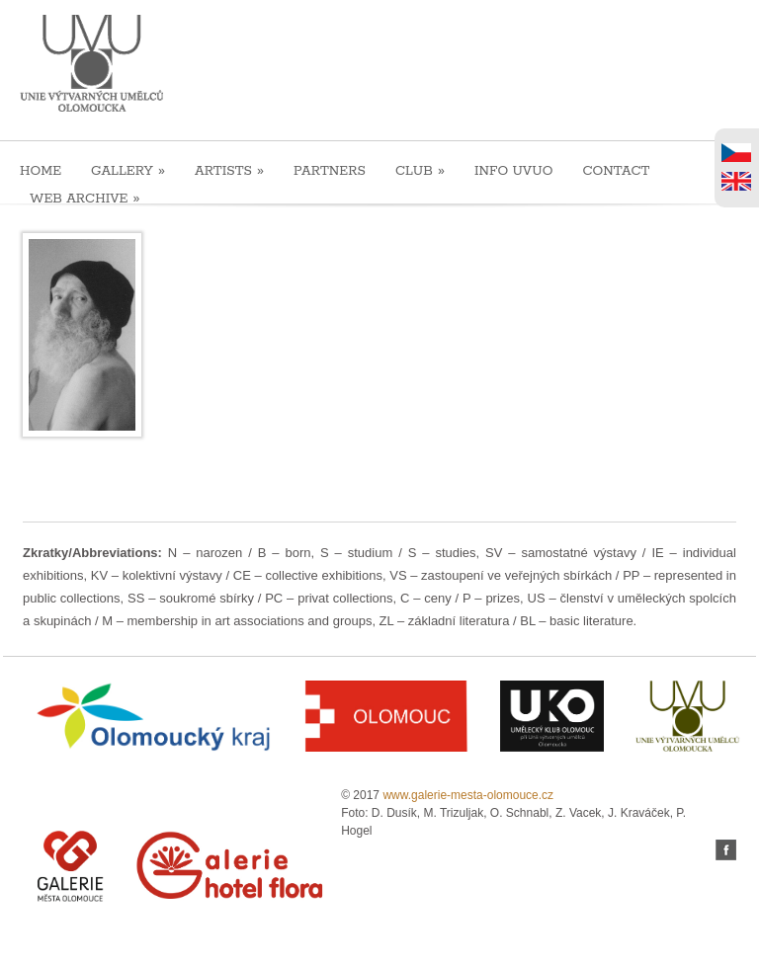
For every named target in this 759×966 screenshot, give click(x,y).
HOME (40, 171)
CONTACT (615, 171)
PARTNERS (330, 171)
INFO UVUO (513, 171)
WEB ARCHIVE (85, 198)
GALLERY (128, 170)
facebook (726, 850)
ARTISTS (229, 170)
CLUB (420, 170)
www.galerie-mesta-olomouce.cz (467, 795)
